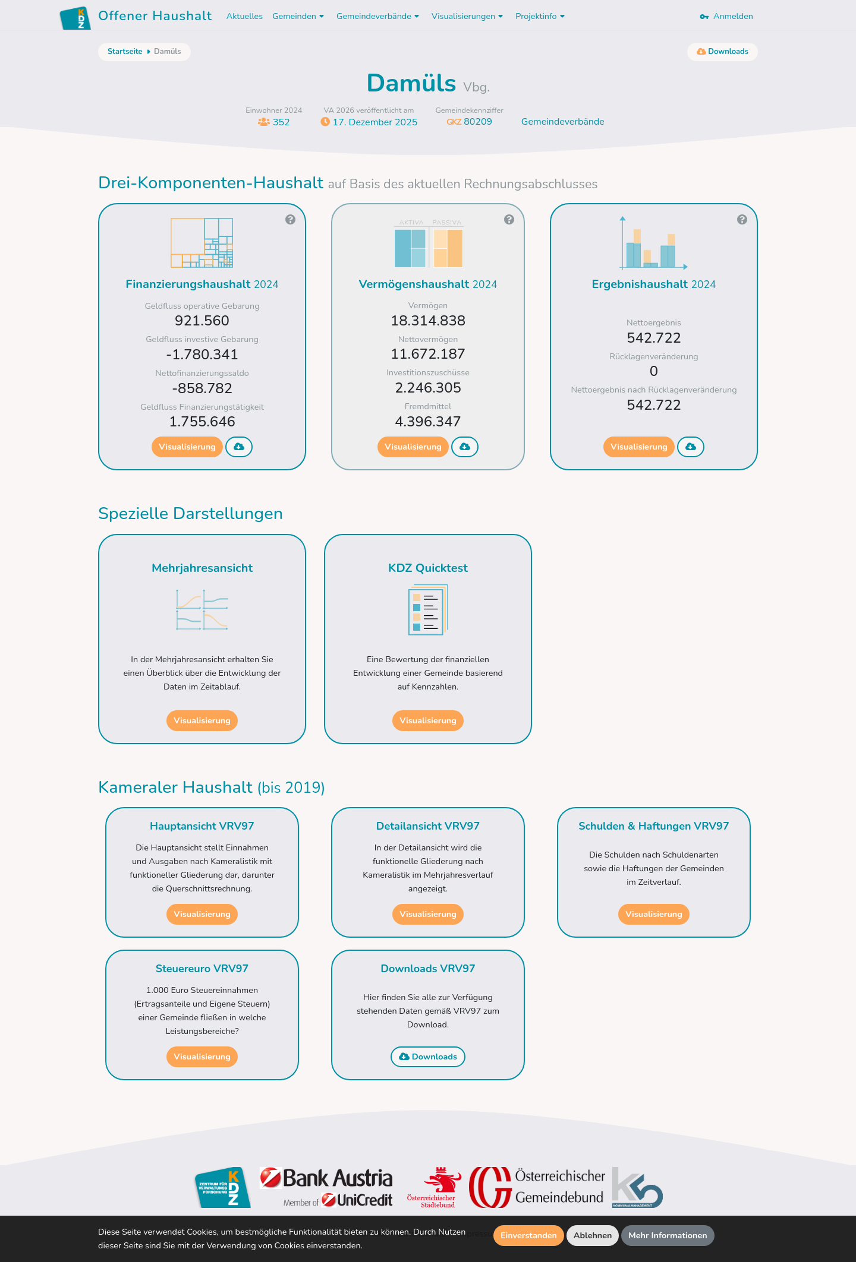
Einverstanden (529, 1235)
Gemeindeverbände (563, 121)
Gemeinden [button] (299, 16)
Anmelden (726, 16)
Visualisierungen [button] (469, 16)
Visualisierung (187, 447)
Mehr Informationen (667, 1235)
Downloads (428, 1056)
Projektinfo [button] (541, 16)
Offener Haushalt (155, 18)
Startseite (125, 51)
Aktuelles (244, 16)
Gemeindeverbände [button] (379, 16)
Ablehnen (593, 1235)
